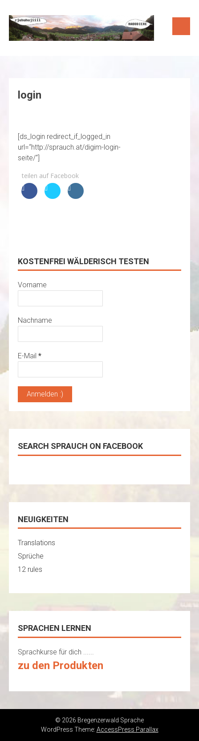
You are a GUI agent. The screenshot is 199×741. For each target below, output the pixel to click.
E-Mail (29, 356)
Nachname (35, 320)
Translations (36, 543)
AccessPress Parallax (127, 729)
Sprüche (31, 556)
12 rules (30, 569)
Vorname (32, 285)
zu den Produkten (60, 665)
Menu (181, 26)
